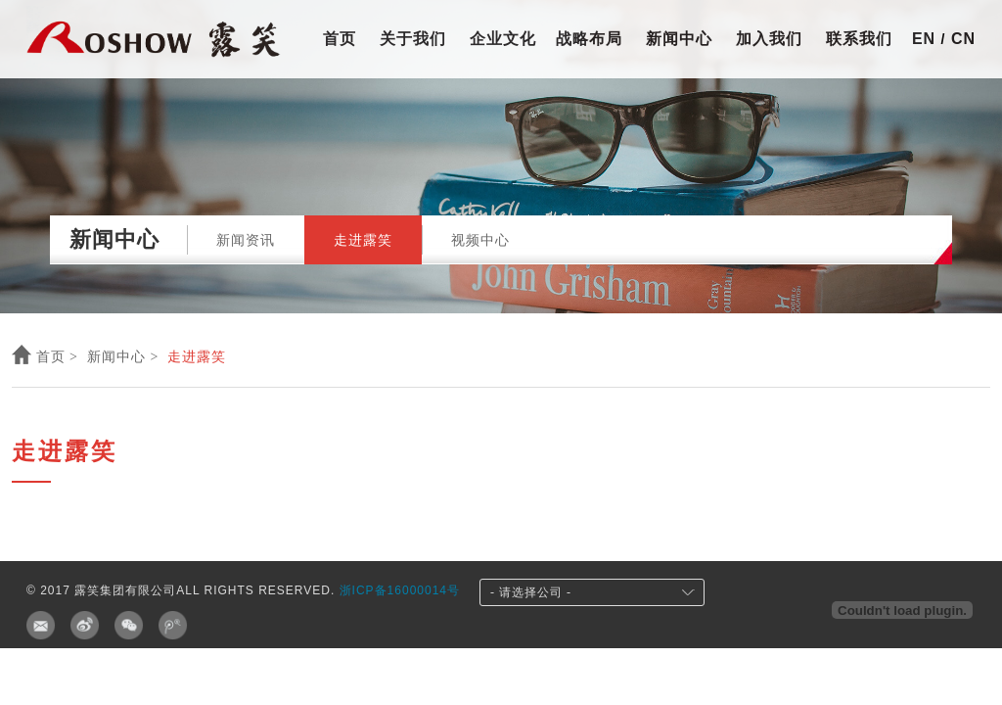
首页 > (45, 357)
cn (960, 38)
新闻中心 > (123, 357)
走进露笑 (363, 240)
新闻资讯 (245, 240)
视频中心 (480, 240)
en (926, 38)
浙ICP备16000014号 (400, 590)
